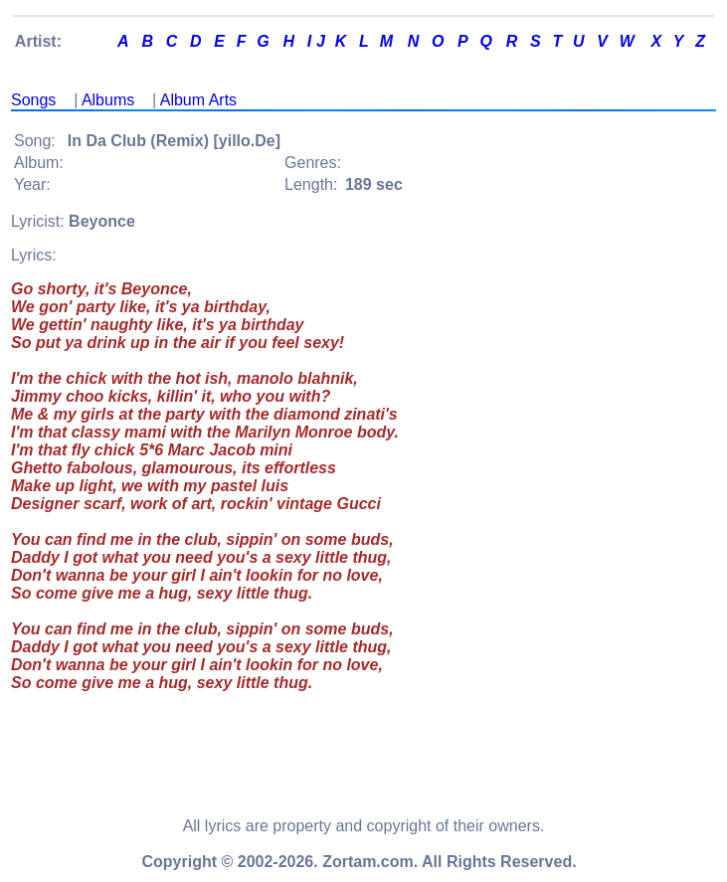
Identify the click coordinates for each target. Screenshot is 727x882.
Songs (33, 99)
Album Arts (198, 99)
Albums (108, 99)
